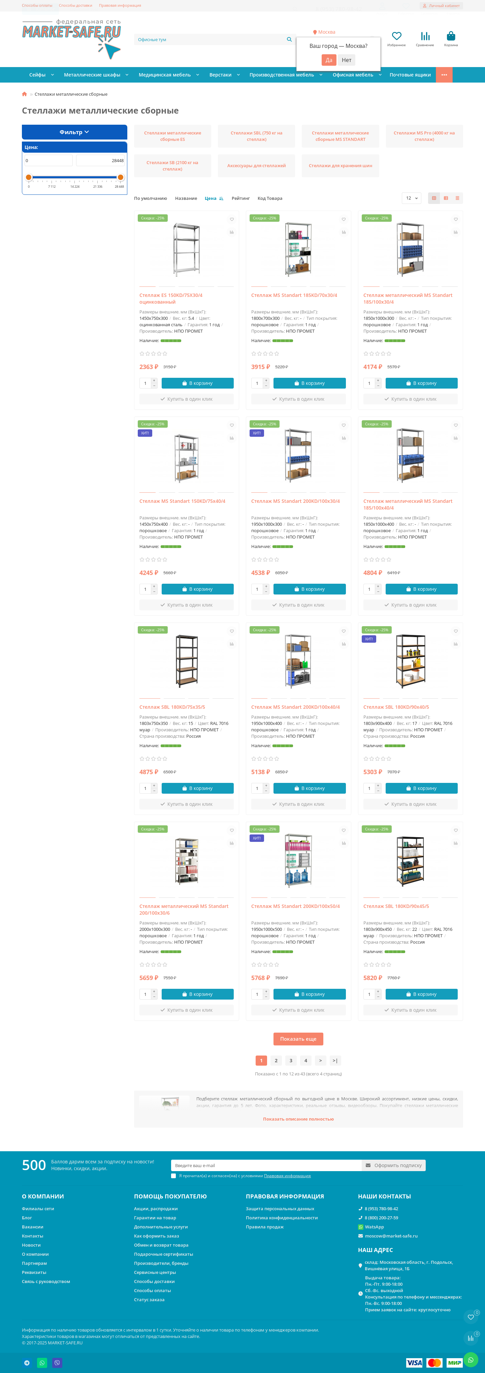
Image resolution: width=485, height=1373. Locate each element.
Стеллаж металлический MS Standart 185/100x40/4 (408, 506)
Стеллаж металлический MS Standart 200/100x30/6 (184, 911)
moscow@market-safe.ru (391, 1236)
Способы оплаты (37, 5)
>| (335, 1062)
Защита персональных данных (280, 1209)
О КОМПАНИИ (43, 1196)
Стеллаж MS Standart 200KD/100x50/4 (295, 908)
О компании (35, 1254)
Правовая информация (120, 5)
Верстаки (205, 76)
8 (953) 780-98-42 (381, 1209)
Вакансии (32, 1227)
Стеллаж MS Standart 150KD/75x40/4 (182, 502)
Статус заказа (149, 1299)
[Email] (266, 1165)
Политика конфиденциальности (282, 1218)
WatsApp (374, 1227)
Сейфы (36, 76)
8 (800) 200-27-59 (381, 1218)
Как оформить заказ (156, 1236)
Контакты (32, 1236)
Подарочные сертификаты (163, 1254)
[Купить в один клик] (186, 400)
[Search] (215, 40)
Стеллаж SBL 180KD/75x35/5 (172, 708)
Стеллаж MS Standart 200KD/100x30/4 (295, 502)
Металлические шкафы (87, 76)
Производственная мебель (262, 76)
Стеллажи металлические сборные (401, 76)
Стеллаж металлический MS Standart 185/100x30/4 (408, 300)
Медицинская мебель (154, 76)
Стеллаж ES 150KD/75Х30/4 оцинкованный (170, 300)
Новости (31, 1245)
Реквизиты (34, 1272)
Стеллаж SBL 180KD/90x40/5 (396, 708)
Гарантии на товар (155, 1218)
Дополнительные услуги (161, 1227)
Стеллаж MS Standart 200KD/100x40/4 (295, 708)
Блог (27, 1218)
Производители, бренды (161, 1263)
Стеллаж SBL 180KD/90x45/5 (396, 908)
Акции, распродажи (156, 1209)
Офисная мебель (328, 76)
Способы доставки (75, 5)
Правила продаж (265, 1227)
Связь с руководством (46, 1281)
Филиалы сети (38, 1209)
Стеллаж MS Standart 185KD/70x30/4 (294, 297)
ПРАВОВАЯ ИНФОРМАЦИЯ (285, 1196)
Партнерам (34, 1263)
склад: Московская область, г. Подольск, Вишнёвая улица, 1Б (409, 1265)
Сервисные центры (155, 1272)
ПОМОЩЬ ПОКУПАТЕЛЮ (170, 1196)
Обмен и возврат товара (161, 1245)
